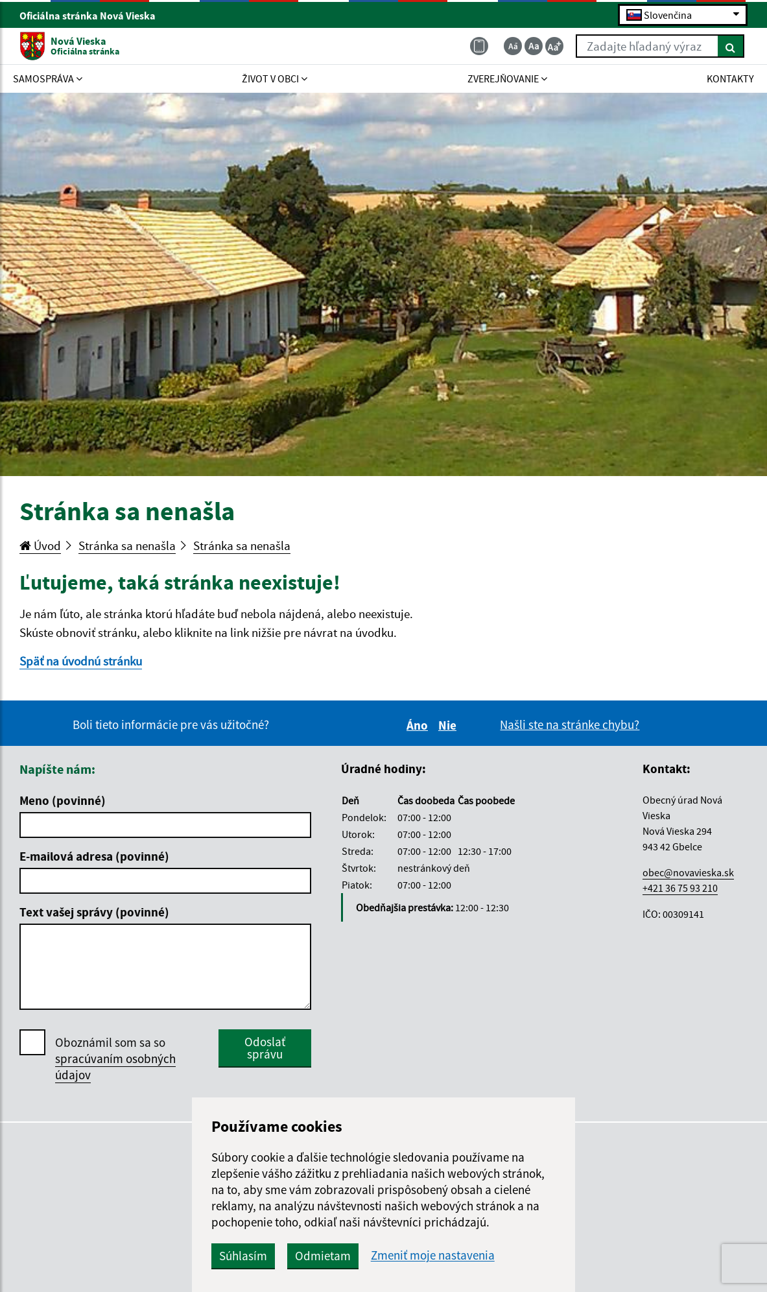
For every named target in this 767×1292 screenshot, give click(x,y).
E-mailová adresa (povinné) (94, 856)
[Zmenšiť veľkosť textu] (513, 46)
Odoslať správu (264, 1048)
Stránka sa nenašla (127, 545)
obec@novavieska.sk (688, 872)
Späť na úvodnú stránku (80, 661)
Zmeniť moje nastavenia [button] (433, 1255)
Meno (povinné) (62, 800)
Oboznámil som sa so (115, 1059)
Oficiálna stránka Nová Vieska (93, 15)
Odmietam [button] (323, 1255)
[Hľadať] (731, 46)
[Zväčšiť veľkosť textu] (554, 46)
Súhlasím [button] (243, 1255)
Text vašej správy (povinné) (94, 912)
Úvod (40, 545)
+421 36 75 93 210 (680, 887)
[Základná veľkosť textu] (534, 46)
